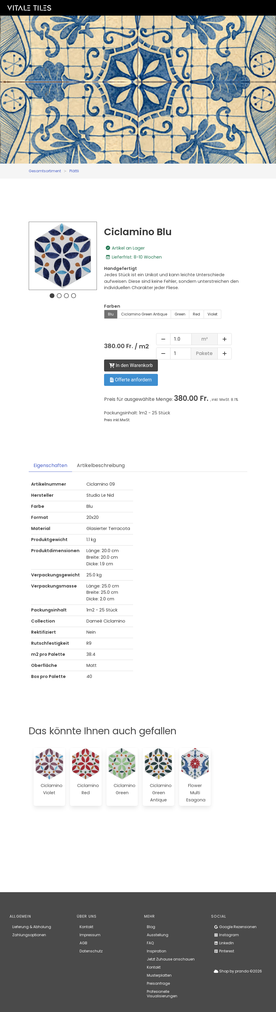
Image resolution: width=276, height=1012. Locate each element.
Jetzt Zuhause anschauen (171, 959)
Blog (151, 926)
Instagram (226, 934)
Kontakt (86, 926)
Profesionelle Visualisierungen (162, 994)
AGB (83, 942)
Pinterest (224, 951)
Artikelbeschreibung (101, 465)
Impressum (90, 934)
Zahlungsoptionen (29, 934)
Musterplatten (159, 975)
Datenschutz (91, 951)
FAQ (150, 942)
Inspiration (156, 951)
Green (180, 314)
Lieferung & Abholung (31, 926)
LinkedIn (224, 942)
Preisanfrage (158, 983)
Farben (112, 306)
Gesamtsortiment (45, 170)
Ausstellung (157, 934)
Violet (212, 314)
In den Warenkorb (131, 365)
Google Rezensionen (235, 926)
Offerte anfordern (131, 380)
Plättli (74, 170)
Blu (111, 314)
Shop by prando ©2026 (238, 971)
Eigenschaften (50, 465)
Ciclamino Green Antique (144, 314)
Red (196, 314)
